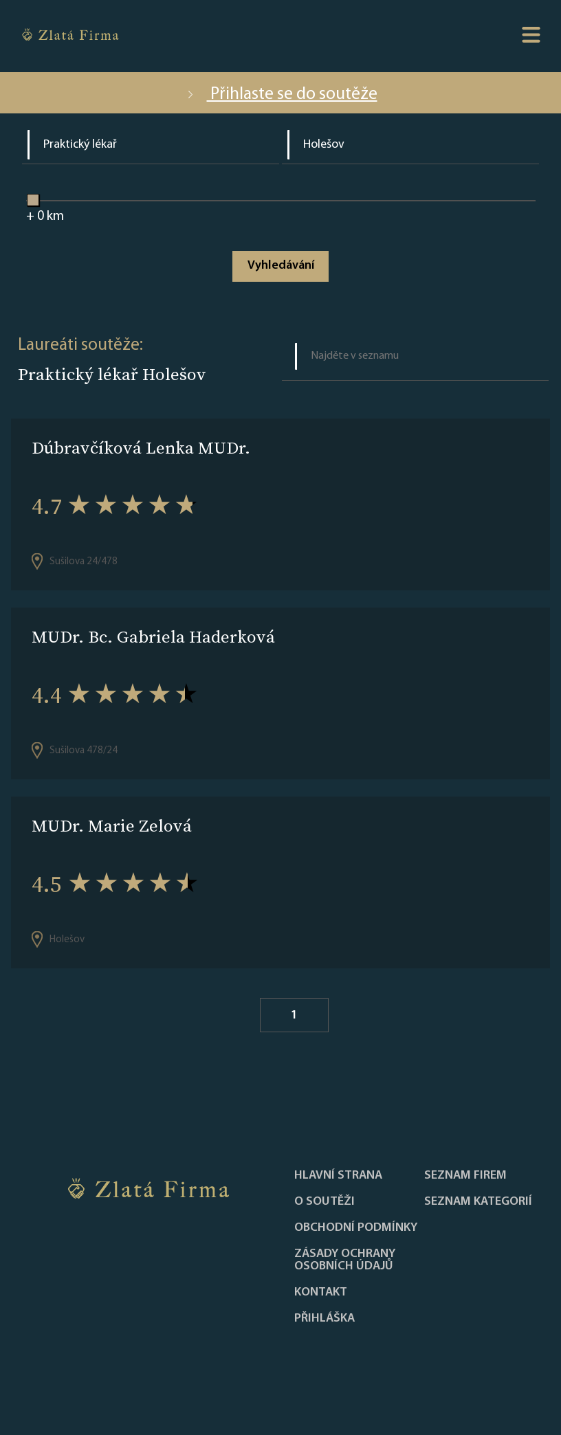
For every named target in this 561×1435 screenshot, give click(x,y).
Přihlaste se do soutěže (280, 94)
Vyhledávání (281, 265)
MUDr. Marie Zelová (112, 825)
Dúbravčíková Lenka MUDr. (141, 447)
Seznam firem (465, 1176)
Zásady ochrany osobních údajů (344, 1260)
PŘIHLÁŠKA (324, 1319)
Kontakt (320, 1293)
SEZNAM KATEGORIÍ (478, 1202)
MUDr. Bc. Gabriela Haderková (153, 636)
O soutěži (324, 1202)
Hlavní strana (338, 1176)
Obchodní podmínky (355, 1228)
